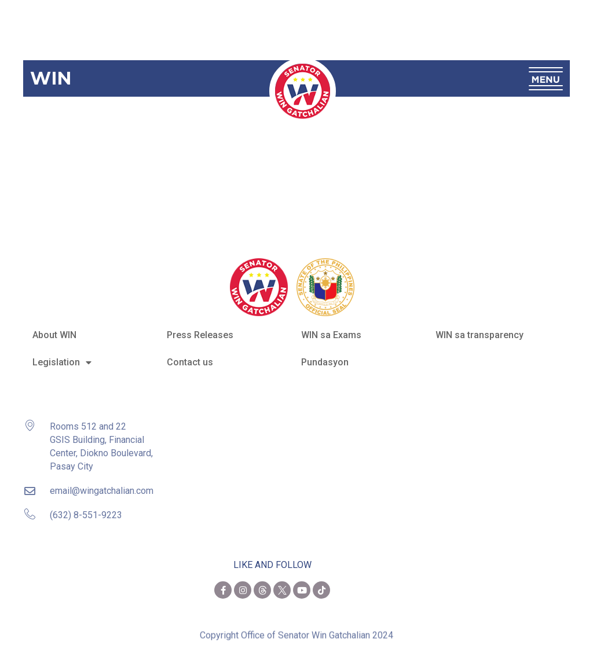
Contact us (190, 362)
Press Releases (200, 334)
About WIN (54, 334)
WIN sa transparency (479, 334)
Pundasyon (325, 362)
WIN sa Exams (331, 334)
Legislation (61, 362)
